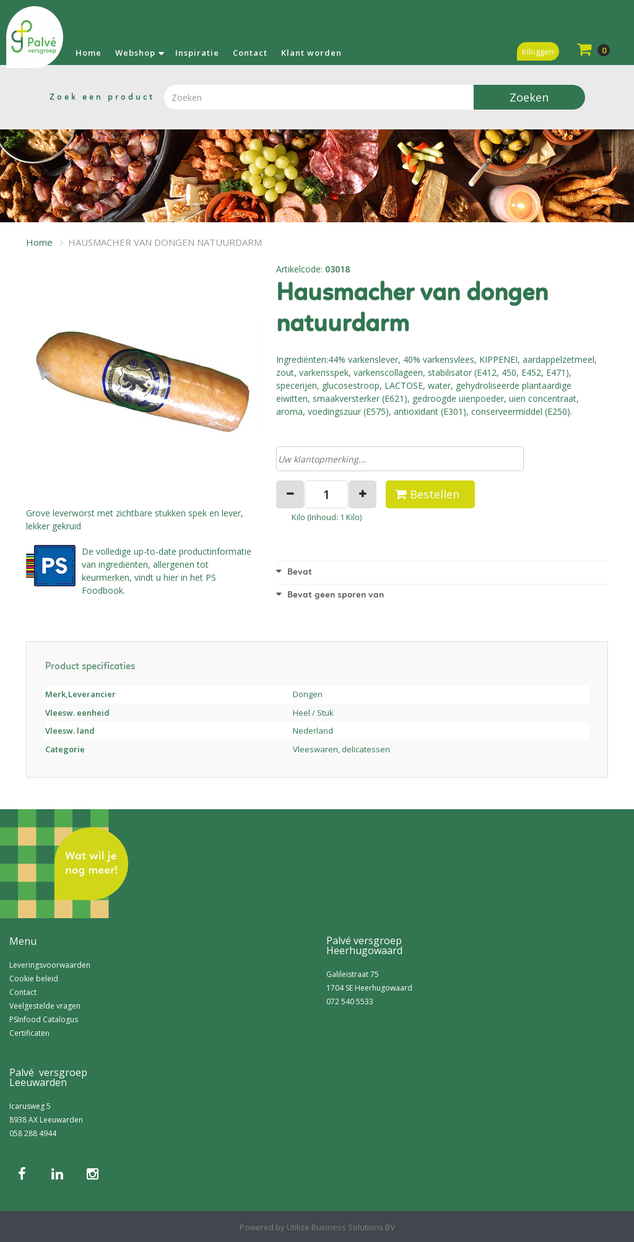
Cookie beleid (33, 978)
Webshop (135, 52)
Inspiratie (197, 52)
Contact (250, 52)
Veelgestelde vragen (44, 1006)
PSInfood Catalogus (43, 1019)
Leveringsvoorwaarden (49, 965)
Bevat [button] (294, 572)
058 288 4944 (32, 1133)
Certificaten (29, 1033)
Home (89, 52)
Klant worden (311, 52)
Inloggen (538, 51)
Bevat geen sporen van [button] (330, 595)
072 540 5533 (349, 1001)
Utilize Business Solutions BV (341, 1227)
